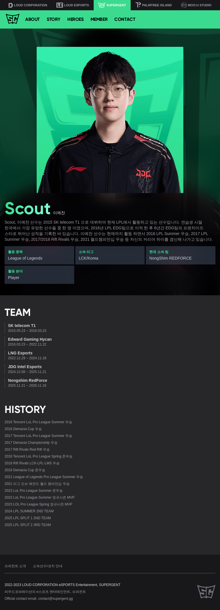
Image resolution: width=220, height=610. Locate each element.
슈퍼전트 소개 (15, 566)
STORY (53, 19)
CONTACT (124, 19)
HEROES (75, 19)
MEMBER (99, 19)
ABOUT (32, 19)
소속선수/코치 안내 (47, 566)
